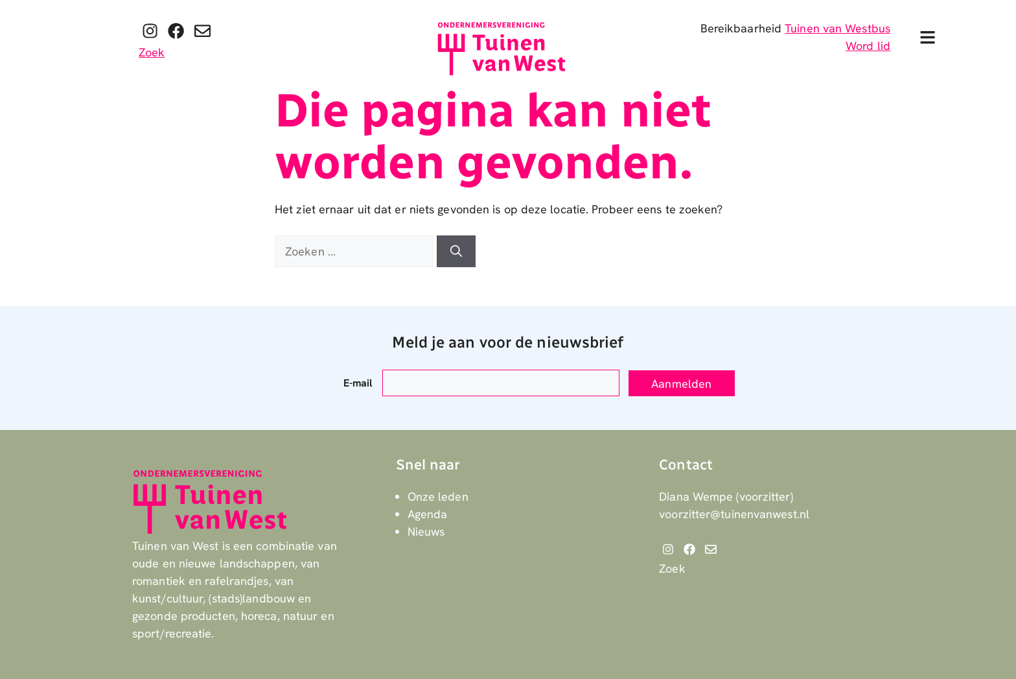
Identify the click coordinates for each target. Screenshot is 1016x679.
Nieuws (426, 531)
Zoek (152, 52)
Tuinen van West (828, 28)
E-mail (358, 383)
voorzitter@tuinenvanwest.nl (734, 513)
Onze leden (438, 496)
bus (881, 28)
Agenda (428, 513)
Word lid (868, 45)
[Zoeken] (456, 251)
